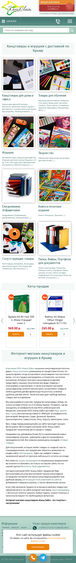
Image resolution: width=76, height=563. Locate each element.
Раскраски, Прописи (53, 215)
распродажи (32, 460)
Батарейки (18, 263)
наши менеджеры (60, 489)
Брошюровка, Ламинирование (15, 111)
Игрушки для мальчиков (13, 160)
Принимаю (38, 547)
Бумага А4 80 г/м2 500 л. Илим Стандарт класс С (21, 320)
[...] (30, 111)
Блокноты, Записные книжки (14, 106)
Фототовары (7, 263)
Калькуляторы (22, 217)
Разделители (43, 275)
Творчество (46, 153)
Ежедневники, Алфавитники (11, 208)
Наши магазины (21, 371)
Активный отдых (9, 157)
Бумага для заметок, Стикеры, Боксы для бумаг (19, 107)
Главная (5, 527)
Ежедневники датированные (14, 216)
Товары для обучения (52, 95)
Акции (24, 527)
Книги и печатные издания (49, 208)
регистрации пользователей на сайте (41, 479)
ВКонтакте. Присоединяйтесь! (35, 466)
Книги (41, 215)
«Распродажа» (26, 453)
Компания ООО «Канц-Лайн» (20, 368)
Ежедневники (8, 215)
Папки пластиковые (46, 268)
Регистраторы (56, 275)
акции (22, 460)
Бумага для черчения (57, 103)
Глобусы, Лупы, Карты (47, 105)
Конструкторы (16, 162)
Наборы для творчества (48, 158)
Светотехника (18, 268)
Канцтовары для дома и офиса (17, 97)
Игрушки (8, 152)
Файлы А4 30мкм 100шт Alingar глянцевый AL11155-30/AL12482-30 (55, 321)
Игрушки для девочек (26, 157)
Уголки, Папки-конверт (56, 273)
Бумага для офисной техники (14, 104)
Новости (15, 527)
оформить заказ (70, 7)
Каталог (12, 21)
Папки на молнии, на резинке (54, 276)
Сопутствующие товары (18, 259)
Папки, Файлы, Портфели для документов (54, 261)
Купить (16, 334)
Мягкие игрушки (22, 165)
